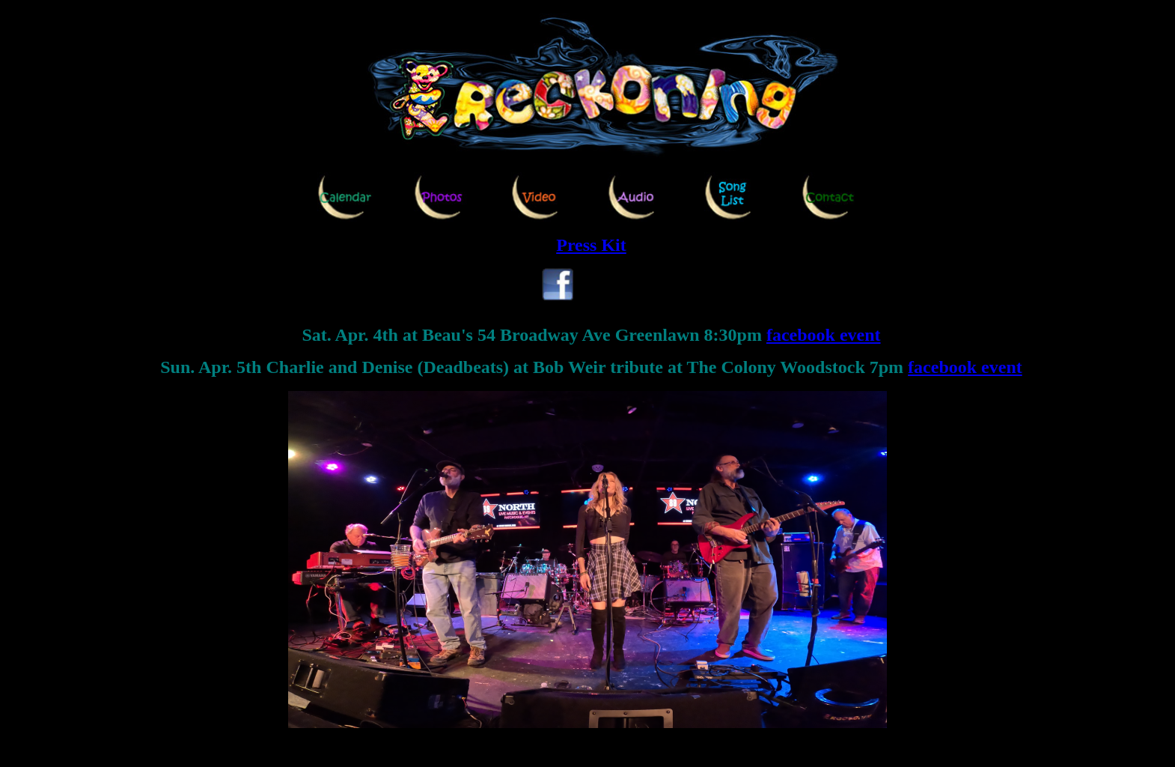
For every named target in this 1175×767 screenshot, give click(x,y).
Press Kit (591, 245)
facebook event (823, 335)
